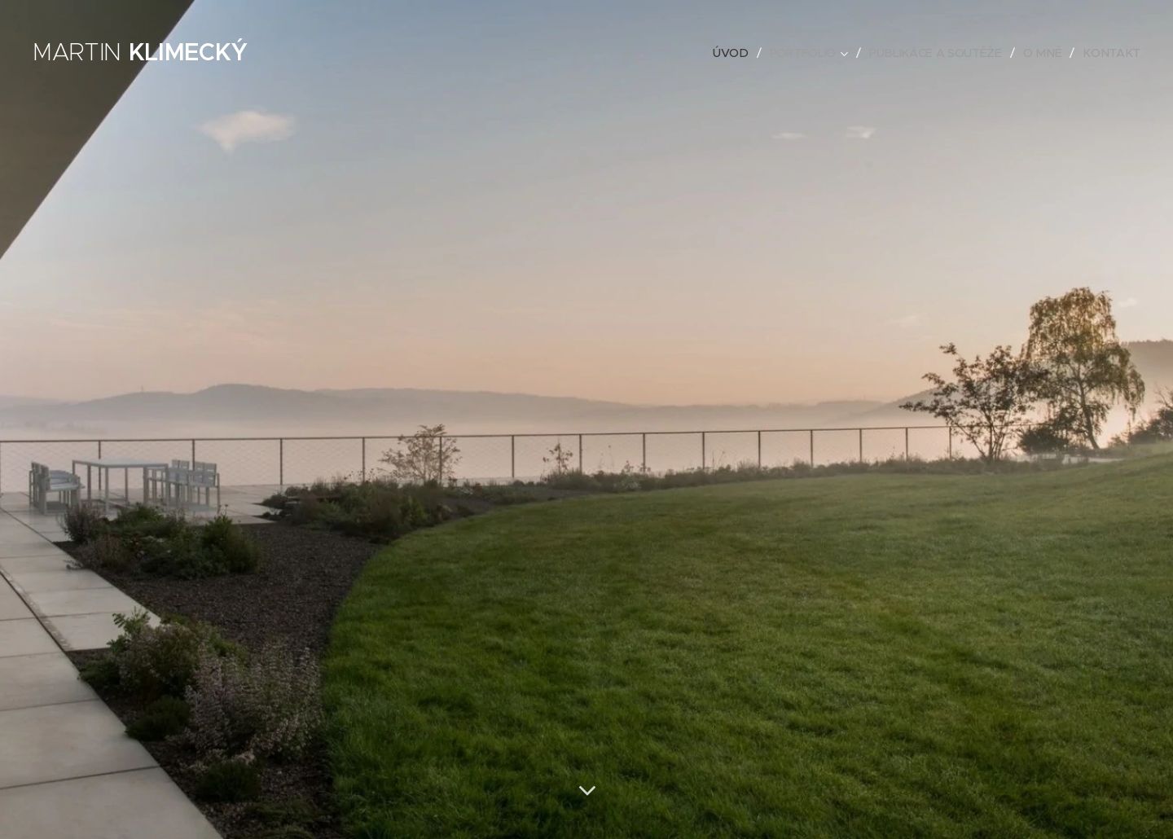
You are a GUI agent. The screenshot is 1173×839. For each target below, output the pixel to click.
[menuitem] (736, 53)
